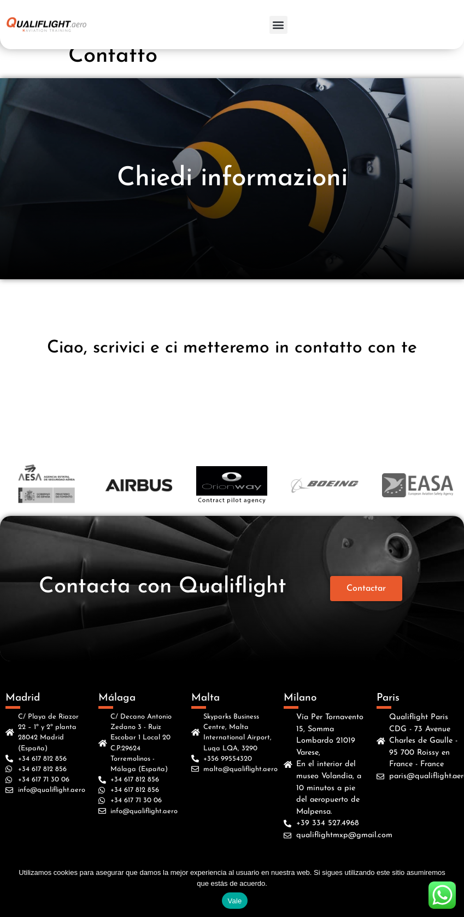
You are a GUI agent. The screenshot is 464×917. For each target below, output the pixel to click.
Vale (234, 901)
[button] (278, 25)
